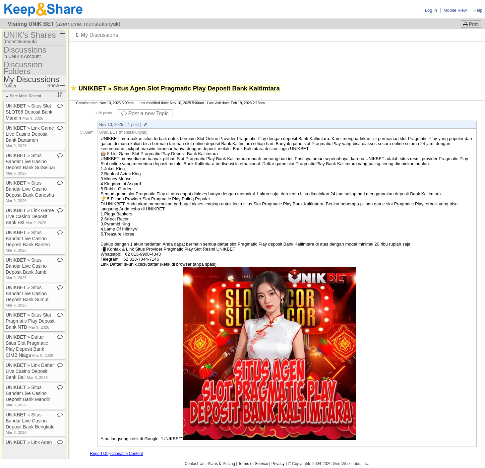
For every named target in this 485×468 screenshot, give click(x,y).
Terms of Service (253, 463)
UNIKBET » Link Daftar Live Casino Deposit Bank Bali (30, 371)
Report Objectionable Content (116, 453)
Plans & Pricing (221, 463)
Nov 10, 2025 (123, 124)
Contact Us (194, 463)
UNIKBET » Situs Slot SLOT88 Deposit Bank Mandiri (29, 112)
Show (56, 85)
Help (477, 10)
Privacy (278, 463)
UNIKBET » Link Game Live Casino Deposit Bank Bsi (30, 216)
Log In (431, 10)
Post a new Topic (145, 113)
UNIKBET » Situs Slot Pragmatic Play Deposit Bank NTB (30, 321)
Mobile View (455, 10)
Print (471, 24)
